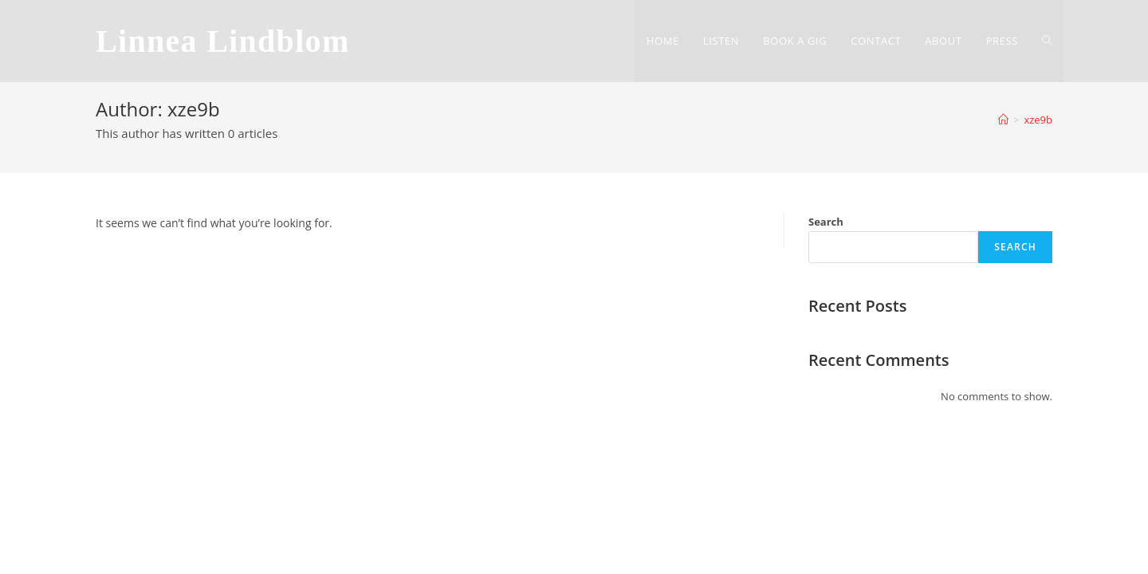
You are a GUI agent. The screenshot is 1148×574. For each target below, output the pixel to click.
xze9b (1038, 119)
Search (825, 221)
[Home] (1003, 119)
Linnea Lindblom (223, 41)
